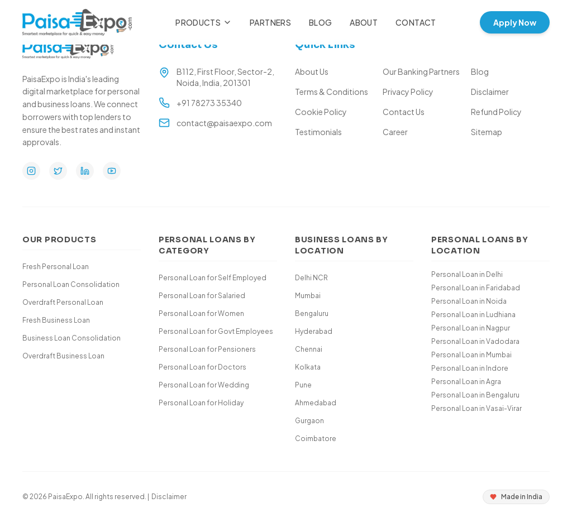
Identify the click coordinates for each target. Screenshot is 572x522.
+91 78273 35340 (209, 103)
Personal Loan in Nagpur (470, 328)
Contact (415, 22)
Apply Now (514, 22)
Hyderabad (313, 331)
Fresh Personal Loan (55, 266)
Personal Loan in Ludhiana (473, 314)
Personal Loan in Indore (469, 368)
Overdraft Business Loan (63, 356)
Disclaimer (490, 92)
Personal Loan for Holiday (201, 403)
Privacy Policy (408, 92)
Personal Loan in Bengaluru (475, 395)
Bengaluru (311, 313)
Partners (270, 22)
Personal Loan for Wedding (204, 385)
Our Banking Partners (421, 71)
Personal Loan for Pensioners (207, 349)
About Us (311, 71)
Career (395, 132)
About (364, 22)
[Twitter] (58, 171)
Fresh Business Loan (56, 320)
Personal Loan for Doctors (202, 367)
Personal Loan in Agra (466, 381)
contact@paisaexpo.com (224, 123)
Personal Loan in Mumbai (471, 355)
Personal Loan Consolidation (71, 284)
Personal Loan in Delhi (467, 274)
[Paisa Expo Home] (77, 22)
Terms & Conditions (331, 92)
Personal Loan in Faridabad (475, 288)
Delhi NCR (311, 278)
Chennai (308, 349)
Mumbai (308, 295)
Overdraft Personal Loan (62, 302)
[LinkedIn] (85, 171)
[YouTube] (112, 171)
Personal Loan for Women (201, 313)
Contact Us (404, 112)
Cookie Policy (321, 112)
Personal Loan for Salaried (202, 295)
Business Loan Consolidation (71, 338)
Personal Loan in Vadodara (475, 341)
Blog (320, 22)
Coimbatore (315, 438)
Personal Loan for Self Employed (212, 278)
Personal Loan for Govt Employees (216, 331)
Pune (303, 385)
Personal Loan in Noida (469, 301)
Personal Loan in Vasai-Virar (476, 408)
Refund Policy (496, 112)
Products (203, 22)
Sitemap (486, 132)
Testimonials (318, 132)
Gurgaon (309, 420)
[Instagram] (31, 171)
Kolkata (308, 367)
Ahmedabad (315, 403)
